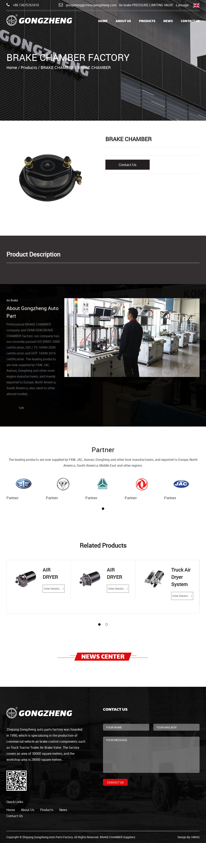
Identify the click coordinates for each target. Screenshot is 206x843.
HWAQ (195, 837)
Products (147, 21)
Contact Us (190, 21)
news (63, 810)
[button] (103, 508)
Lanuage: (188, 5)
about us (27, 810)
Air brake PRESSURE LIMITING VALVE (146, 5)
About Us (123, 21)
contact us (14, 816)
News (168, 21)
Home (103, 21)
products (46, 810)
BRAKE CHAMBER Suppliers (117, 837)
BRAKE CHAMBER (57, 67)
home (10, 810)
